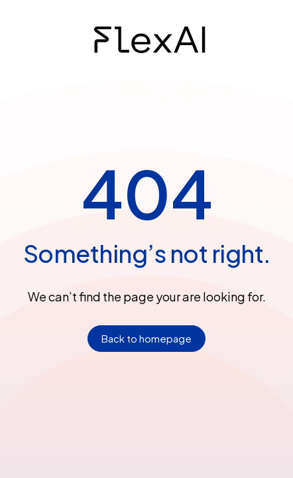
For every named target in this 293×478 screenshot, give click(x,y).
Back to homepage (146, 338)
